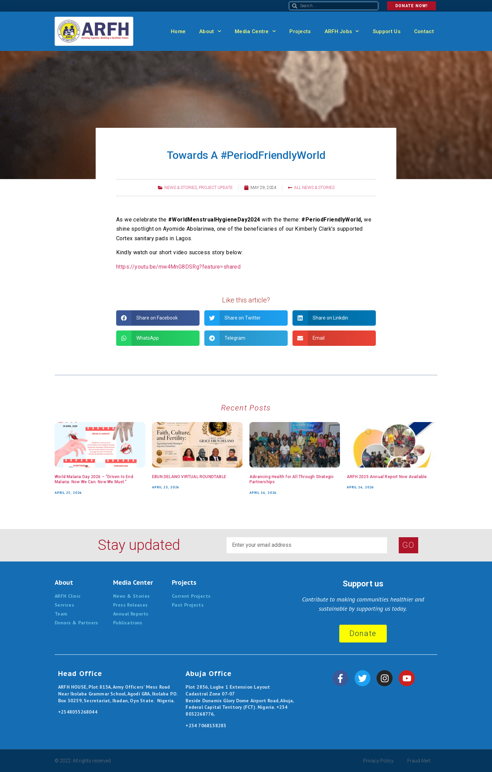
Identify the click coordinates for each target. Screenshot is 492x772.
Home (178, 31)
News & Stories (180, 187)
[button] (158, 318)
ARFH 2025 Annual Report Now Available (387, 476)
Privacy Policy (378, 760)
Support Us (386, 31)
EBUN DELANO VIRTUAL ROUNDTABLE (189, 476)
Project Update (216, 187)
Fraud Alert (418, 760)
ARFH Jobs (342, 31)
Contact (424, 31)
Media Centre (255, 31)
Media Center (133, 582)
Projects (300, 31)
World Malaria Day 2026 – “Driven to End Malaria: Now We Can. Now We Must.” (94, 479)
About (210, 31)
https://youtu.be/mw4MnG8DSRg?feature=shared (178, 266)
